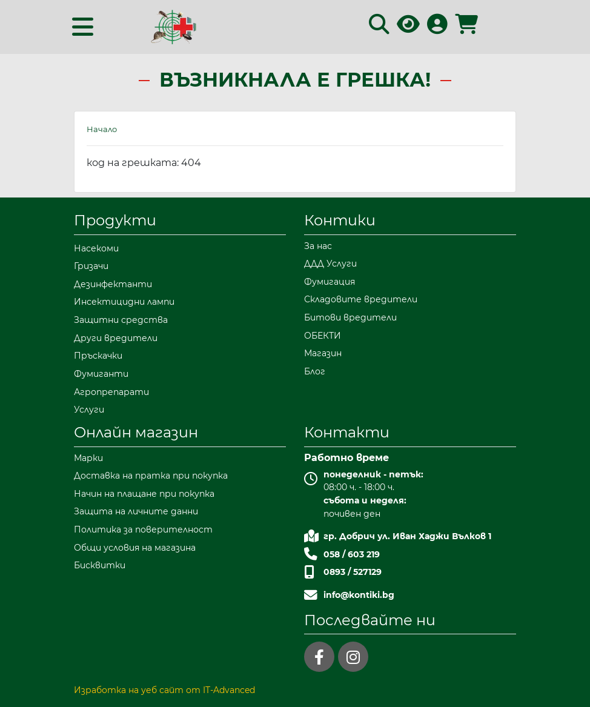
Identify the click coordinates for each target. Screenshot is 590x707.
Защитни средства (121, 319)
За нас (318, 246)
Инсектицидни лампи (124, 301)
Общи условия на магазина (135, 547)
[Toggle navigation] (83, 27)
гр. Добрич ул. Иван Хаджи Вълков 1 (407, 536)
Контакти (346, 432)
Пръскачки (98, 355)
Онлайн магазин (136, 432)
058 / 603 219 (351, 554)
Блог (314, 371)
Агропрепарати (111, 392)
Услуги (89, 409)
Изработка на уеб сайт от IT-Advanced (164, 690)
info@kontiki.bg (358, 594)
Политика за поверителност (143, 529)
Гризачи (91, 266)
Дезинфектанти (113, 284)
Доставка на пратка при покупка (151, 475)
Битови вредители (350, 317)
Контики (340, 220)
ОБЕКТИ (322, 335)
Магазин (323, 353)
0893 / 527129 (352, 571)
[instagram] (353, 657)
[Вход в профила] (437, 28)
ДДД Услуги (330, 263)
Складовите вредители (360, 299)
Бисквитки (99, 565)
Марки (88, 458)
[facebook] (319, 657)
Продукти (115, 220)
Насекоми (96, 248)
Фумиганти (101, 373)
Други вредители (115, 338)
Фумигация (329, 281)
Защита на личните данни (136, 511)
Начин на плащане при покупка (144, 493)
